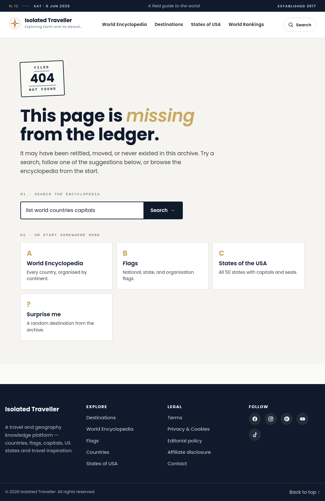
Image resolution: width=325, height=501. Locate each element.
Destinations (169, 25)
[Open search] (299, 25)
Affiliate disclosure (189, 452)
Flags (92, 440)
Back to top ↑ (304, 492)
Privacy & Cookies (189, 429)
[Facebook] (255, 419)
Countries (97, 452)
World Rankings (246, 25)
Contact (177, 463)
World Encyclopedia (124, 25)
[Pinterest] (287, 419)
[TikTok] (255, 435)
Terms (175, 417)
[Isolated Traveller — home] (46, 23)
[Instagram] (271, 419)
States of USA (206, 25)
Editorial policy (185, 440)
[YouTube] (302, 419)
